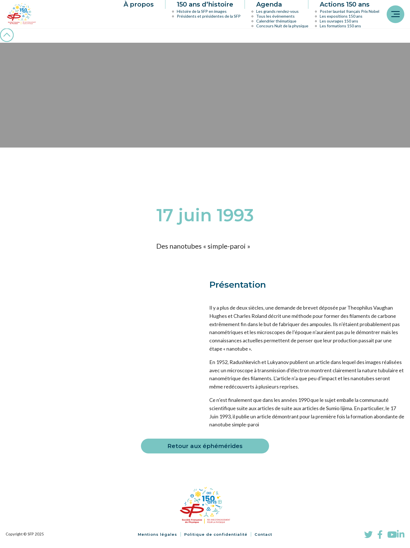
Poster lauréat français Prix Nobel (349, 11)
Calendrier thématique (276, 21)
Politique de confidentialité (215, 534)
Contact (263, 534)
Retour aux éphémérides (205, 446)
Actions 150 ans (345, 4)
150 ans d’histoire (205, 4)
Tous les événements (275, 16)
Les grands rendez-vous (277, 11)
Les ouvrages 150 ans (339, 21)
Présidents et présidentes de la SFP (209, 16)
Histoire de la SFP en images (202, 11)
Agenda (269, 4)
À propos (139, 4)
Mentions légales (157, 534)
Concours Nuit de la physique (282, 25)
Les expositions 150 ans (341, 16)
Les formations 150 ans (340, 25)
